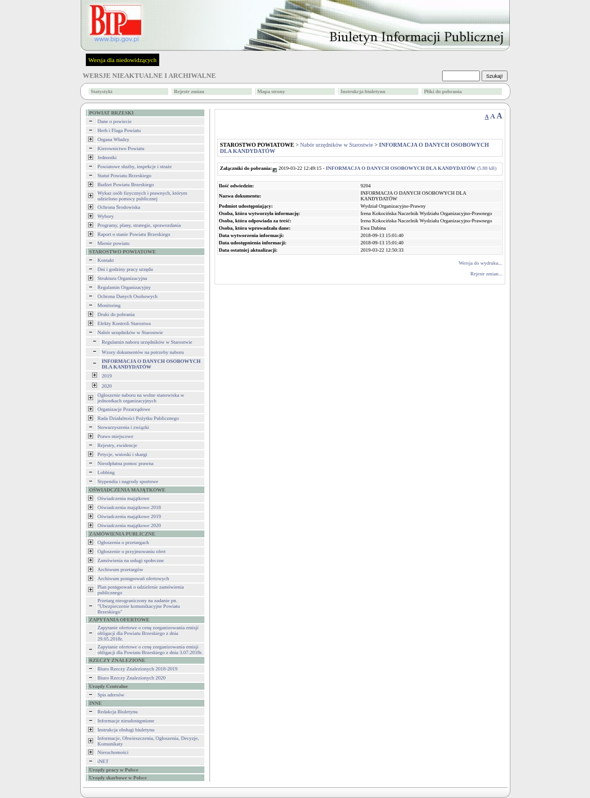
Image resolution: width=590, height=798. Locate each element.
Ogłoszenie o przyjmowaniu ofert (132, 551)
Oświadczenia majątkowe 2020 (129, 525)
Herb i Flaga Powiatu (119, 130)
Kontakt (106, 260)
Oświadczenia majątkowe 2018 (129, 507)
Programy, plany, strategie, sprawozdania (139, 225)
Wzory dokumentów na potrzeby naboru (142, 352)
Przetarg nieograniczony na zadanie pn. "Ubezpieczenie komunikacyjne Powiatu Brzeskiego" (139, 606)
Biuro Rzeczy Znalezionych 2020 (132, 678)
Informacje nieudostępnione (126, 721)
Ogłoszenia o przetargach (123, 542)
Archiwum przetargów (120, 569)
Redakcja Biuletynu (118, 711)
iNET (103, 761)
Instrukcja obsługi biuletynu (126, 730)
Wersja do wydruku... (480, 263)
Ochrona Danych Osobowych (128, 296)
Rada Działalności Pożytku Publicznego (138, 418)
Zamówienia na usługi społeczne (131, 560)
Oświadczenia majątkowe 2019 (129, 516)
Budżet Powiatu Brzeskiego (126, 184)
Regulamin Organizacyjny (124, 287)
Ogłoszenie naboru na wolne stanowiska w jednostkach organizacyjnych (141, 398)
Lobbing (106, 472)
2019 (107, 376)
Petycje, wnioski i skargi (122, 454)
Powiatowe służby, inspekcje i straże (135, 166)
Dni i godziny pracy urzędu (125, 269)
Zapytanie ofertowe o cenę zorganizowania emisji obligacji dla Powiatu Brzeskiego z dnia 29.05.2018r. (148, 633)
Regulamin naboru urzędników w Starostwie (147, 342)
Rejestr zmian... (486, 274)
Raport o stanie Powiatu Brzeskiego (134, 234)
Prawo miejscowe (116, 436)
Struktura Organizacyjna (122, 278)
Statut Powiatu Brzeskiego (125, 175)
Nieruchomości (113, 752)
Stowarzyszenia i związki (123, 427)
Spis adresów (111, 695)
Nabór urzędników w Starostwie (130, 332)
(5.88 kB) (411, 168)
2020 (107, 386)
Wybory (106, 216)
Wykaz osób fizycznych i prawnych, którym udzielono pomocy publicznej (142, 195)
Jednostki (107, 157)
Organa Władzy (113, 139)
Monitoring (109, 305)
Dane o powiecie (115, 121)
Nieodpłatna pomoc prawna (126, 463)
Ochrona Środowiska (119, 207)
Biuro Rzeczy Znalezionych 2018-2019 (138, 669)
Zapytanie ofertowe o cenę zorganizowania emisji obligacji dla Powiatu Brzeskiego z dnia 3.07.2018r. (150, 649)
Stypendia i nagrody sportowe (128, 481)
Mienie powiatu (114, 243)
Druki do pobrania (116, 314)
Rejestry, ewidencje (117, 445)
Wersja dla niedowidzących (123, 59)
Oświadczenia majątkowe (124, 498)
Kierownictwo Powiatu (121, 148)
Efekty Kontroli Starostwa (124, 323)
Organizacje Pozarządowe (124, 409)
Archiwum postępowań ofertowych (133, 578)
